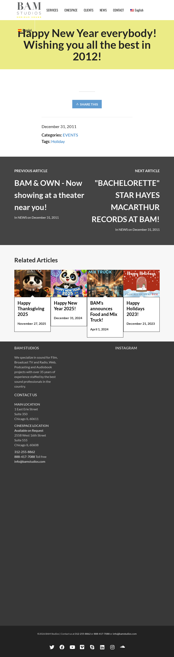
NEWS (123, 229)
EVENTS (70, 134)
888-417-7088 (24, 456)
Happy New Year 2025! (65, 305)
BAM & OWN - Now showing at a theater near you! (49, 195)
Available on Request (28, 430)
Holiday (58, 141)
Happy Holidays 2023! (136, 308)
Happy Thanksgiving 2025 (31, 308)
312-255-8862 (24, 452)
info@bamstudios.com (29, 461)
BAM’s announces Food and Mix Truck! (103, 311)
